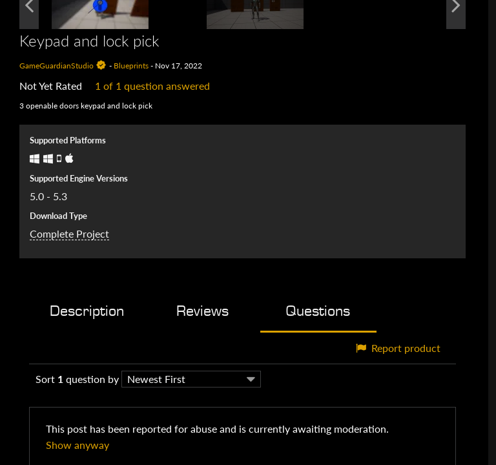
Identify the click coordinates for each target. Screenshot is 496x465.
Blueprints (131, 65)
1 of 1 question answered (152, 85)
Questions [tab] (318, 311)
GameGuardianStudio (56, 65)
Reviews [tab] (202, 311)
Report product (398, 348)
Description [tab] (87, 311)
